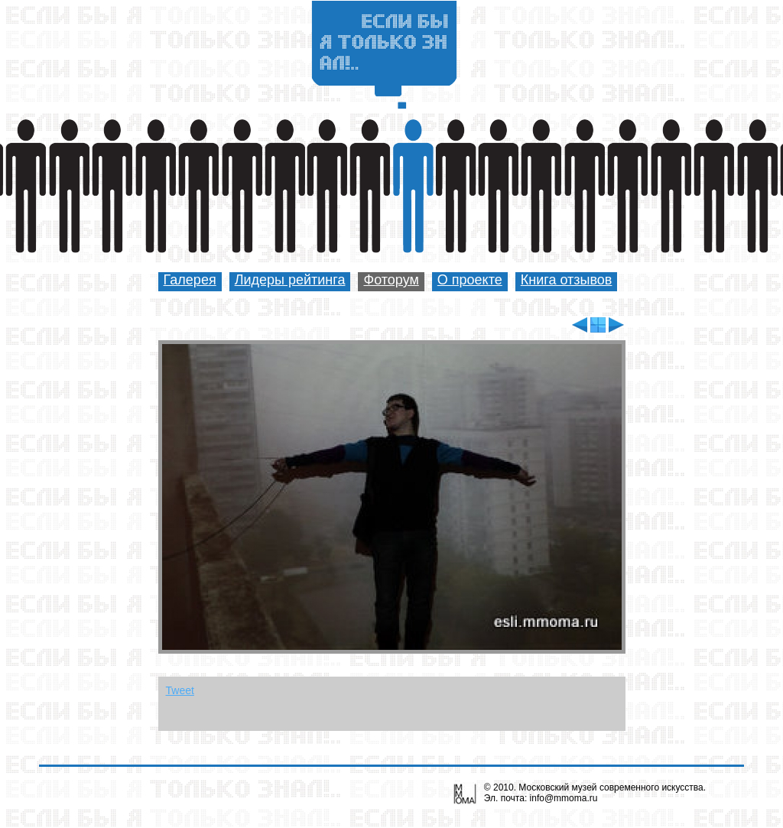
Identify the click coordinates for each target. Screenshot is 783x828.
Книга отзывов (566, 279)
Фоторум (390, 279)
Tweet (180, 690)
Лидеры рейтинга (290, 279)
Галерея (190, 279)
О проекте (469, 279)
